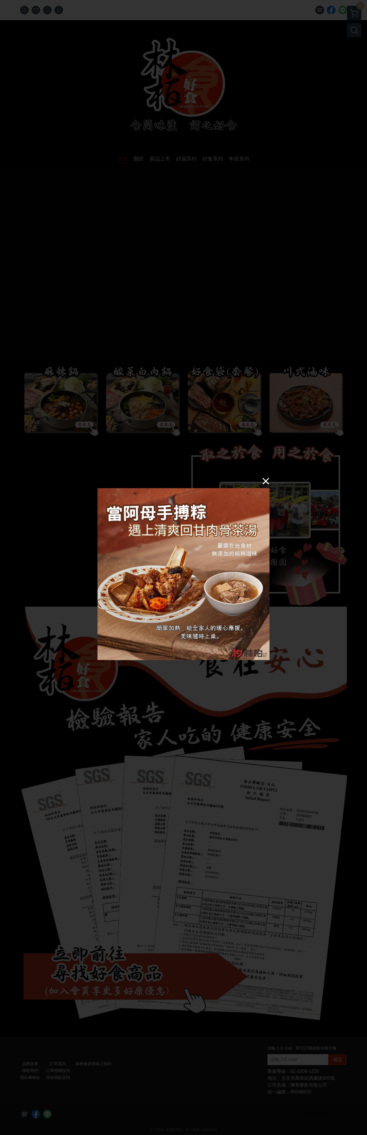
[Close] (266, 481)
